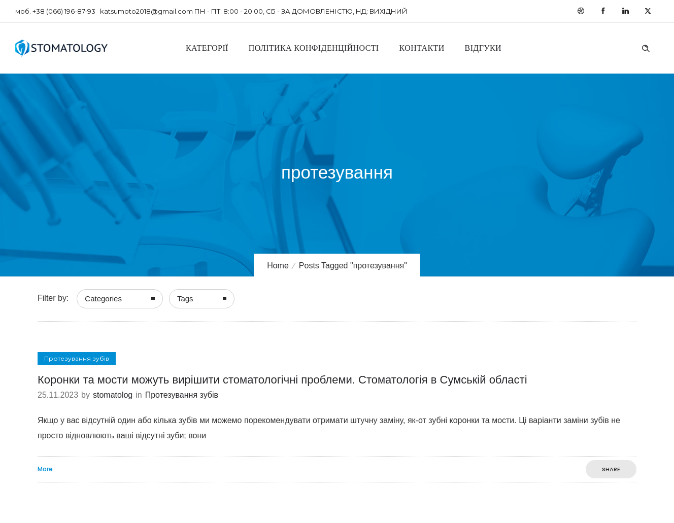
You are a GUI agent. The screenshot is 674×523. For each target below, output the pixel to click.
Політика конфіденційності (314, 48)
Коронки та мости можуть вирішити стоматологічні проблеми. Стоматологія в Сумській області (282, 379)
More (45, 469)
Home (278, 265)
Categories (103, 298)
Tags (185, 298)
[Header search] (645, 47)
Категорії (207, 48)
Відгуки (483, 48)
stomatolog (112, 395)
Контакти (422, 48)
